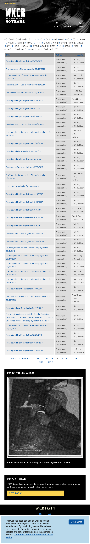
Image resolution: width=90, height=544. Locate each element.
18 (76, 358)
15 (62, 358)
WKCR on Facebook (40, 514)
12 (47, 358)
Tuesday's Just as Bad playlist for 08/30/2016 (25, 124)
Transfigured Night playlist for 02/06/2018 (24, 218)
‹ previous (24, 358)
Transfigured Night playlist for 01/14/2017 (24, 108)
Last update (77, 55)
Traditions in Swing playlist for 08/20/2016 (24, 167)
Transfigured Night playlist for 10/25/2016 (24, 61)
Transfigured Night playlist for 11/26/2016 (23, 159)
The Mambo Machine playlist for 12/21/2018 (25, 93)
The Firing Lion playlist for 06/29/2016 (22, 186)
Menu (56, 26)
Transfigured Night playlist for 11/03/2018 (24, 210)
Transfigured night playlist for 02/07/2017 (24, 308)
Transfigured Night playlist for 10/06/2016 (24, 335)
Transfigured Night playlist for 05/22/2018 (24, 100)
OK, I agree (76, 522)
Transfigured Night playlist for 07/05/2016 (24, 143)
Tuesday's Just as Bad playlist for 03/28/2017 (25, 85)
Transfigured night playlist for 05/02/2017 (24, 151)
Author (60, 55)
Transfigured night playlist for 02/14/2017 (24, 289)
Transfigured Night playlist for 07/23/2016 (24, 343)
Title (8, 55)
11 (42, 358)
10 (38, 358)
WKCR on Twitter (49, 514)
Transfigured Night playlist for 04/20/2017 (24, 194)
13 (52, 358)
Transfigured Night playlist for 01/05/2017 (24, 225)
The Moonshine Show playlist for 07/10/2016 (25, 69)
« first (14, 358)
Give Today (16, 493)
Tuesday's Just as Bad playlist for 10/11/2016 (24, 233)
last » (50, 361)
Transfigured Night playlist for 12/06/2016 (24, 116)
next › (42, 361)
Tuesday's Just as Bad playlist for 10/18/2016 (25, 241)
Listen (79, 26)
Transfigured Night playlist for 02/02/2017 (24, 202)
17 (71, 358)
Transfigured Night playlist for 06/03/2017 (24, 351)
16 (66, 358)
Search (67, 26)
